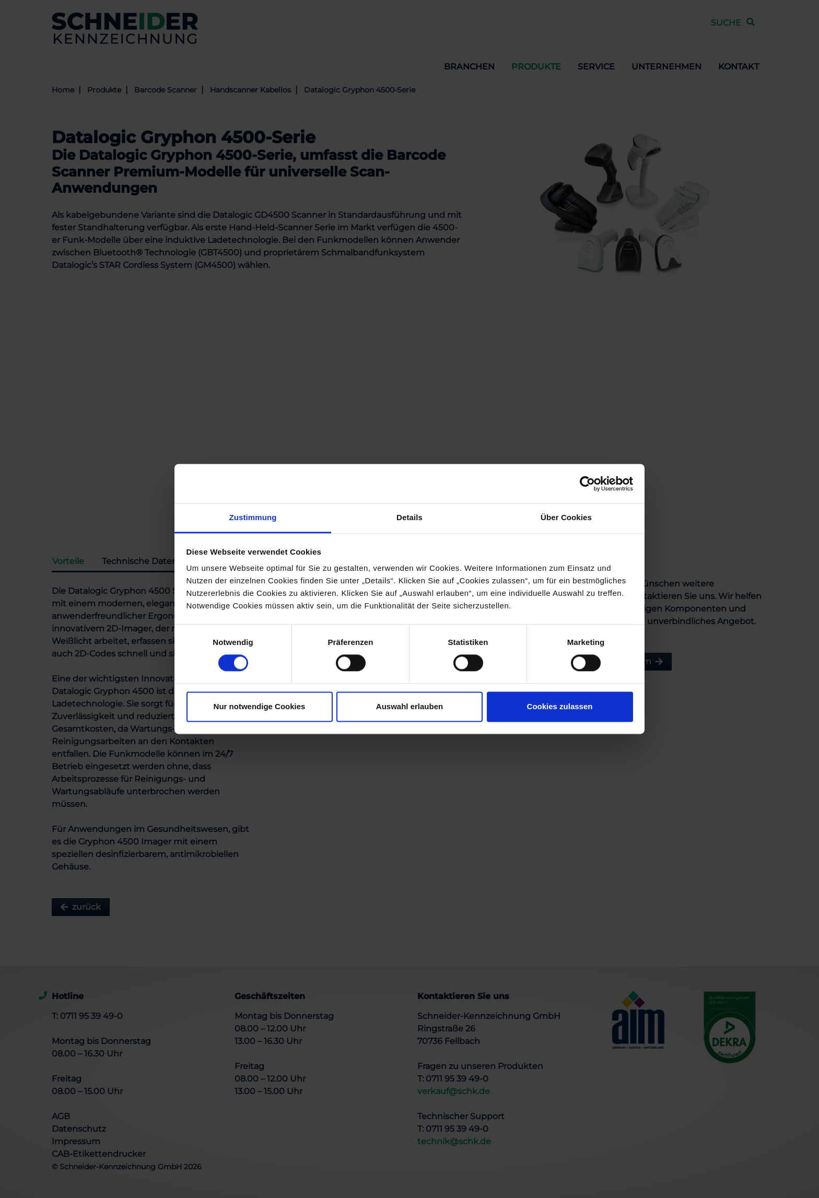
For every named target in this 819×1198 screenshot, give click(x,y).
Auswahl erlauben (409, 706)
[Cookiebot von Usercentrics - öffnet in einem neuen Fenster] (587, 483)
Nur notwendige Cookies (260, 706)
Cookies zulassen (560, 706)
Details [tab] (409, 517)
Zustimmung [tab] (253, 517)
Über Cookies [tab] (566, 517)
